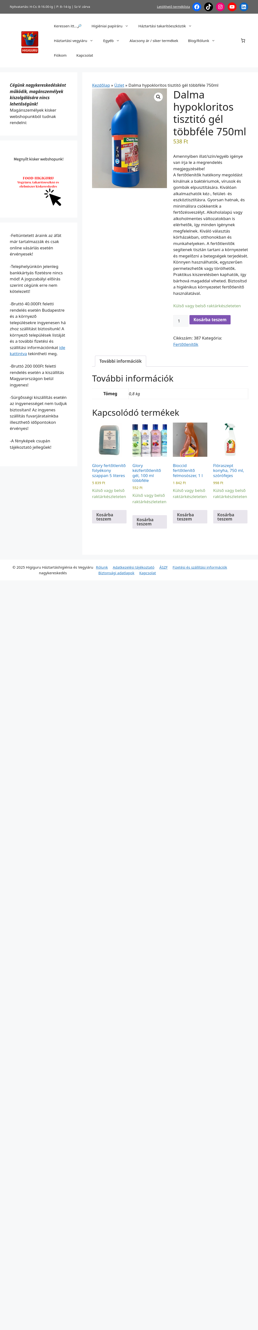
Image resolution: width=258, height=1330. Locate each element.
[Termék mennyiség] (180, 321)
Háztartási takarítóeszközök (167, 26)
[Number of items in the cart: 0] (243, 40)
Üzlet (119, 85)
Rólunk (102, 567)
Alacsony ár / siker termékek (153, 40)
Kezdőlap (101, 85)
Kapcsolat (84, 55)
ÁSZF (163, 567)
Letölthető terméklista (173, 6)
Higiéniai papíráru (112, 26)
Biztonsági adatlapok (116, 572)
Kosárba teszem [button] (104, 517)
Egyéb (114, 40)
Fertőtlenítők (185, 344)
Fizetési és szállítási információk (200, 567)
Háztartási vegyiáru (76, 40)
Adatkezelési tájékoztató (133, 567)
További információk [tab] (120, 361)
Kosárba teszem (210, 319)
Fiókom (60, 55)
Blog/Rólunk (204, 40)
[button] (158, 97)
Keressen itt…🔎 (68, 25)
